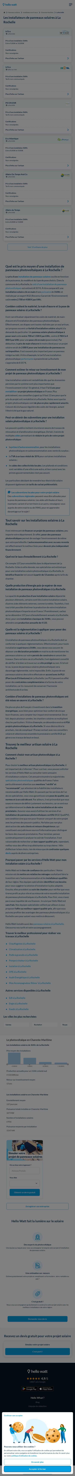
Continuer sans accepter (13, 1415)
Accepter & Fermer (37, 1469)
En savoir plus (37, 1462)
